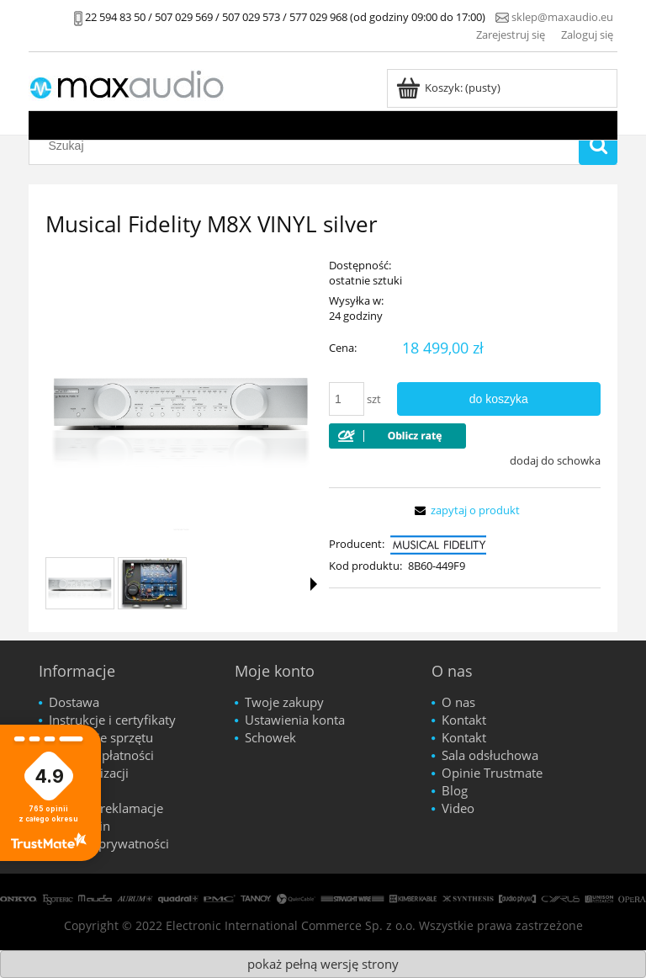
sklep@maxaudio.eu (562, 16)
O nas (458, 702)
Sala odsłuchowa (490, 755)
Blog (455, 790)
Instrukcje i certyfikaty (112, 719)
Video (458, 808)
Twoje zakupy (284, 702)
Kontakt (464, 719)
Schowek (270, 737)
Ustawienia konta (295, 719)
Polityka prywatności (109, 843)
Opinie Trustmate (492, 772)
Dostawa (74, 702)
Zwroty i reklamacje (106, 808)
